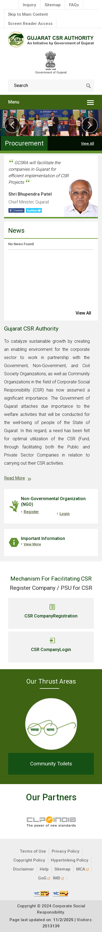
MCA (82, 869)
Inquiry (29, 4)
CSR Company (51, 616)
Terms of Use (33, 851)
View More (32, 544)
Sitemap (53, 4)
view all (83, 313)
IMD (58, 878)
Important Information (43, 538)
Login (65, 514)
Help (44, 869)
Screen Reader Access (30, 23)
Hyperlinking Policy (69, 860)
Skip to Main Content (28, 14)
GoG (44, 878)
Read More (14, 478)
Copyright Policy (29, 860)
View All (87, 143)
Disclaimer (23, 869)
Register (31, 512)
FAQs (74, 4)
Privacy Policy (65, 851)
